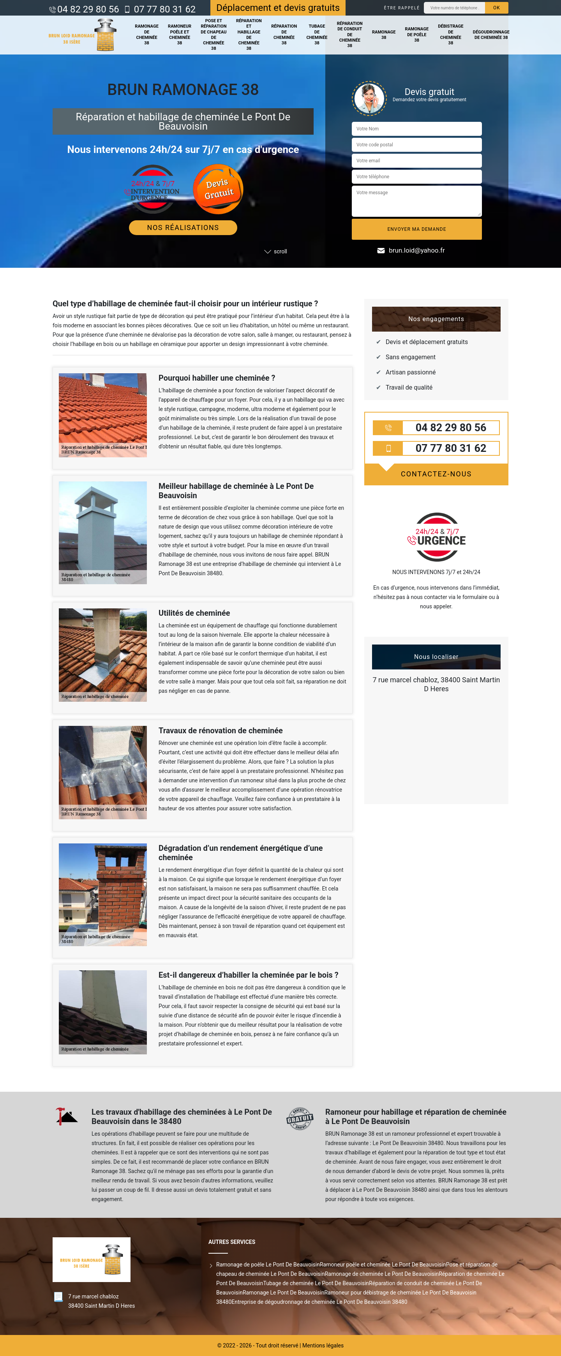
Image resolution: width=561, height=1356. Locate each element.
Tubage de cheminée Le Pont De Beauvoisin (316, 1283)
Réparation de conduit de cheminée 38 (350, 34)
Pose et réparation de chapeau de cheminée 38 (213, 34)
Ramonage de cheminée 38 (147, 35)
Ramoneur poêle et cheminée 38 (179, 35)
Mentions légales (323, 1345)
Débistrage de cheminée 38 (450, 35)
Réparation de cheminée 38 (284, 35)
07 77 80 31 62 (164, 9)
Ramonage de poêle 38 (417, 34)
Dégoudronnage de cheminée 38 (491, 35)
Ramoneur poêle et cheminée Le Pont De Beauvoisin (383, 1264)
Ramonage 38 (384, 35)
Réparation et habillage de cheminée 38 (249, 34)
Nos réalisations (183, 227)
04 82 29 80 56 (88, 9)
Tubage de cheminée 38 (316, 35)
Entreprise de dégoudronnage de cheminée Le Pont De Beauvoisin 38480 (319, 1302)
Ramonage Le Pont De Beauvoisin (284, 1292)
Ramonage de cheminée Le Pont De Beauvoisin (382, 1274)
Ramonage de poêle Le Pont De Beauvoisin (268, 1264)
